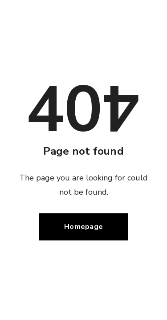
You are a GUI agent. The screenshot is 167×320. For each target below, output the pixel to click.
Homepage (83, 227)
